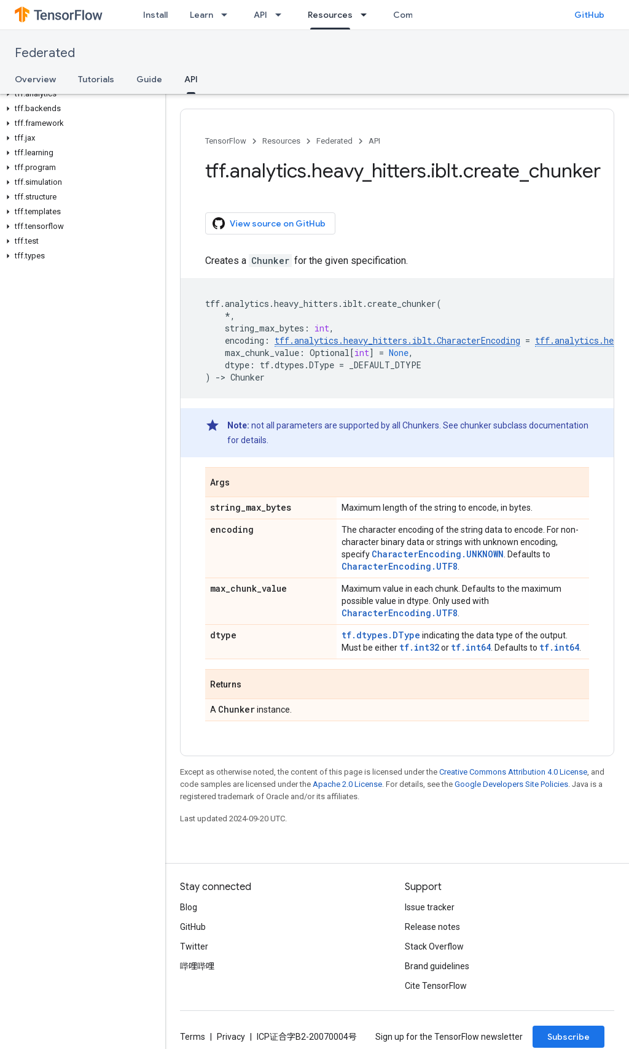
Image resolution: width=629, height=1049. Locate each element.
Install (155, 14)
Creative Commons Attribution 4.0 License (513, 771)
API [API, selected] (191, 79)
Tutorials (96, 79)
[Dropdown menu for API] (282, 14)
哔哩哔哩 (197, 966)
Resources (281, 140)
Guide (149, 79)
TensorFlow (225, 140)
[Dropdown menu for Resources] (367, 14)
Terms (192, 1037)
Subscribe (568, 1036)
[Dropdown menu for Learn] (228, 14)
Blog (188, 907)
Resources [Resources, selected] (330, 14)
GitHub (589, 14)
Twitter (194, 946)
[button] (80, 94)
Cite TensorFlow (436, 986)
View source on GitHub (269, 223)
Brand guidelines (437, 966)
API (260, 14)
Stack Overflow (434, 946)
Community (417, 14)
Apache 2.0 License (347, 784)
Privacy (231, 1037)
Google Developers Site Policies (511, 784)
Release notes (432, 927)
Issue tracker (430, 907)
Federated (45, 53)
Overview (35, 79)
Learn (201, 14)
